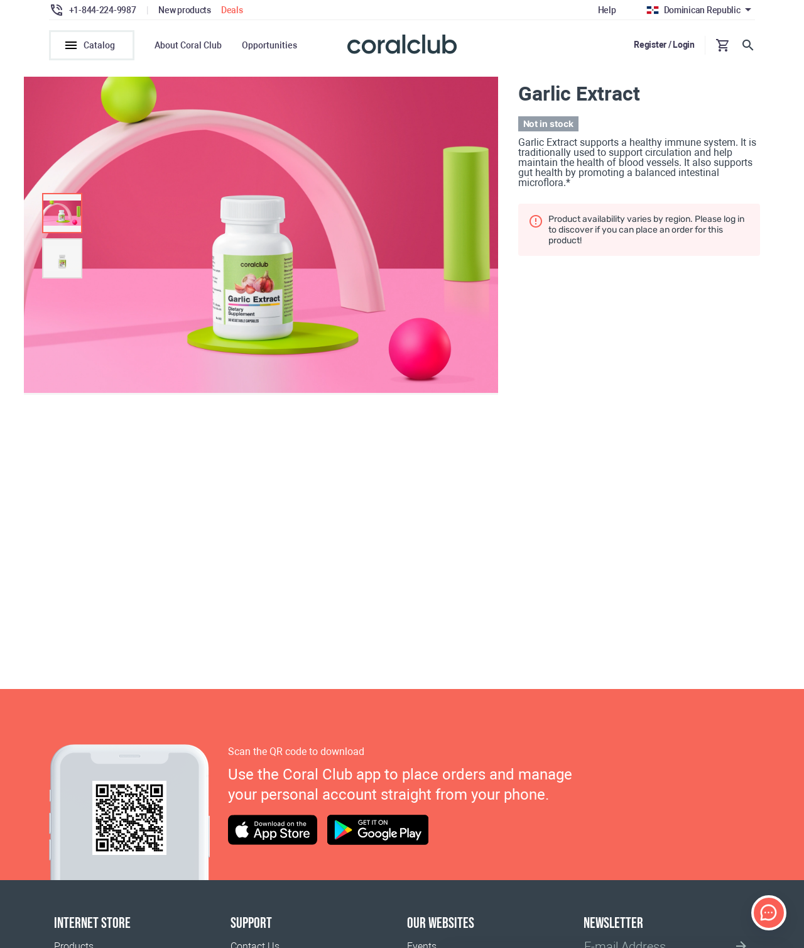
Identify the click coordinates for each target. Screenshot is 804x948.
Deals (232, 10)
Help (607, 10)
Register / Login (664, 45)
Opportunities (269, 45)
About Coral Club (188, 45)
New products (184, 10)
